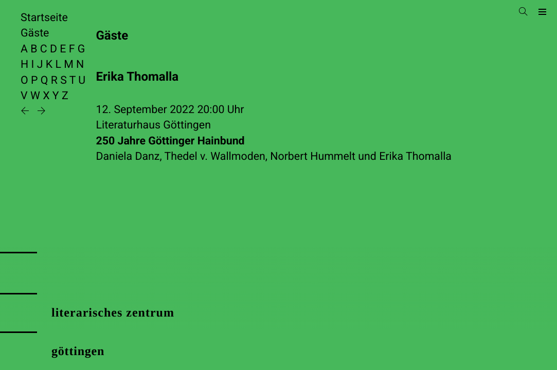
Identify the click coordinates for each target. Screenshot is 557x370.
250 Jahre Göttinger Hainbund (170, 141)
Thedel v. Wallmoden (215, 156)
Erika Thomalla (415, 156)
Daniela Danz (128, 156)
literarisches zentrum (112, 313)
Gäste (35, 33)
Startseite (44, 17)
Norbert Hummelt (312, 156)
